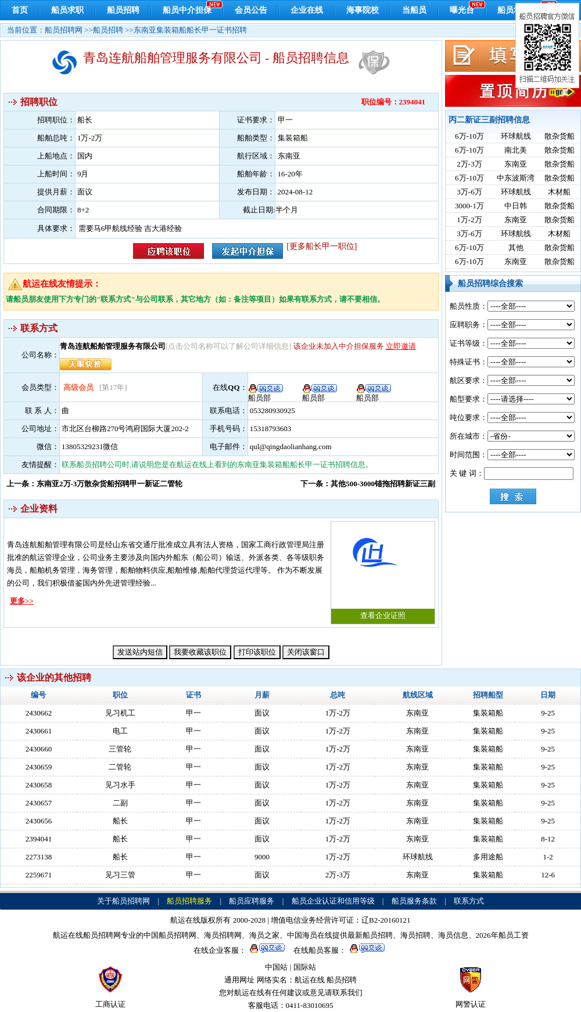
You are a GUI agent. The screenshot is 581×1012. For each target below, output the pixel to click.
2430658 (39, 784)
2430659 (39, 766)
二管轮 (120, 766)
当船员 (414, 10)
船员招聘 (123, 10)
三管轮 (120, 748)
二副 (120, 802)
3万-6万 (469, 191)
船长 (120, 820)
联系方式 (469, 901)
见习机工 (120, 713)
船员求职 (67, 10)
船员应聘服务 (251, 901)
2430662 (39, 713)
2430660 (39, 748)
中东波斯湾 (516, 178)
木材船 (559, 191)
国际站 (304, 967)
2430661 (39, 731)
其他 (515, 247)
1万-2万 (469, 219)
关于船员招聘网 (123, 901)
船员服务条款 (414, 901)
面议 (262, 713)
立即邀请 (401, 346)
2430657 (39, 802)
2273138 (39, 856)
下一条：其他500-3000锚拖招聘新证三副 (367, 483)
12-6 (548, 874)
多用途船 (488, 856)
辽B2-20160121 (386, 920)
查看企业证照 (383, 571)
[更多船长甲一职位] (321, 246)
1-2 (548, 856)
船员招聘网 (64, 30)
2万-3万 (469, 164)
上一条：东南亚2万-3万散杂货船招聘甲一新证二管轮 (94, 483)
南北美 (515, 150)
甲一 (193, 713)
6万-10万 (469, 136)
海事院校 (362, 10)
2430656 (39, 820)
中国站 (276, 967)
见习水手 (120, 784)
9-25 (548, 713)
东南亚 (515, 164)
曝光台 (462, 10)
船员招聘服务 (189, 901)
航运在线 (310, 979)
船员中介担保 (187, 10)
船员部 (374, 394)
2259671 (39, 874)
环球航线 (516, 136)
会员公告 (251, 10)
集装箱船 (488, 713)
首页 (20, 10)
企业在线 (306, 10)
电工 (120, 731)
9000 (262, 856)
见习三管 (120, 874)
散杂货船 (559, 136)
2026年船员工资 (502, 935)
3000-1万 (469, 205)
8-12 (548, 838)
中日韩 (515, 205)
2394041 (39, 838)
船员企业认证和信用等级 (333, 901)
